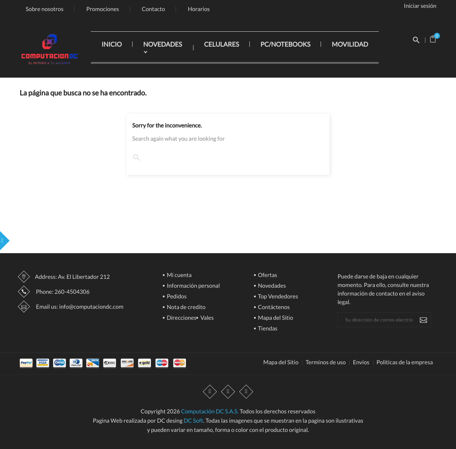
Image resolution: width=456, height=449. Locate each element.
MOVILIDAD (350, 44)
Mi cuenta (179, 275)
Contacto (153, 9)
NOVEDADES (162, 44)
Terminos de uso (326, 362)
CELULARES (221, 44)
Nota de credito (186, 307)
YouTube (228, 392)
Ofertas (267, 275)
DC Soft (193, 420)
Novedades (271, 286)
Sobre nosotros (44, 9)
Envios (361, 362)
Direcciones (181, 318)
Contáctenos (273, 307)
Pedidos (176, 297)
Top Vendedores (277, 297)
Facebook (210, 392)
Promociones (102, 9)
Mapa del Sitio (275, 318)
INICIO (112, 44)
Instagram (246, 392)
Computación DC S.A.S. (209, 411)
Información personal (193, 286)
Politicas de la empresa (405, 362)
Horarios (199, 9)
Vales (206, 318)
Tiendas (267, 329)
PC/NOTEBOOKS (285, 44)
